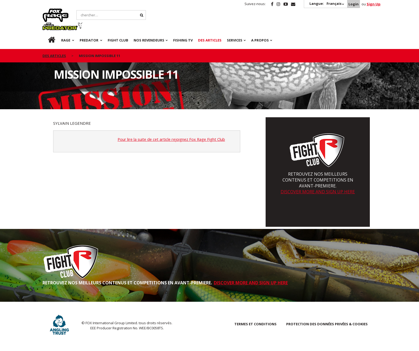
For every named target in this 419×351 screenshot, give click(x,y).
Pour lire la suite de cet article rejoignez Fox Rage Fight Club (173, 139)
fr (47, 26)
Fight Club (118, 26)
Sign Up (374, 4)
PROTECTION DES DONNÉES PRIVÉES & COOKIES (327, 324)
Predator (90, 11)
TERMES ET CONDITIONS (255, 324)
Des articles (210, 26)
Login (353, 4)
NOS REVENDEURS (149, 26)
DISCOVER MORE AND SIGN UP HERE (318, 192)
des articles (54, 42)
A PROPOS (260, 26)
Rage (47, 11)
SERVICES (234, 26)
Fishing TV (183, 26)
